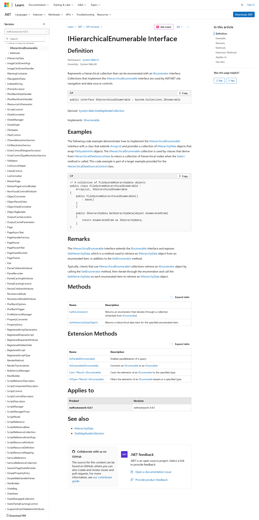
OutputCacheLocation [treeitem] (19, 217)
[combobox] (26, 32)
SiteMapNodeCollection (89, 433)
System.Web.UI (90, 59)
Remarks (220, 43)
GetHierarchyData (79, 253)
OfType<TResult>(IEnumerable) (86, 379)
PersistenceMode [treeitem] (16, 293)
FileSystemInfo (84, 151)
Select (181, 156)
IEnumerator (161, 73)
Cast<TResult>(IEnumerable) (85, 372)
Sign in (251, 4)
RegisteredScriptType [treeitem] (18, 355)
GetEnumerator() (78, 311)
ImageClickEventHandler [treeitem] (20, 68)
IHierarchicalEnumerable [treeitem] (23, 48)
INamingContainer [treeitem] (17, 73)
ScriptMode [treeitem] (13, 416)
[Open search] (242, 5)
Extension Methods (226, 52)
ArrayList (115, 146)
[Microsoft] (6, 5)
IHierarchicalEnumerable (122, 78)
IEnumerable (91, 120)
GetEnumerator (121, 258)
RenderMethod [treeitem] (15, 360)
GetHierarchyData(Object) (83, 322)
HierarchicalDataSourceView (92, 156)
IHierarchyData (166, 146)
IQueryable (151, 365)
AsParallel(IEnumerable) (82, 358)
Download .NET (244, 14)
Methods (221, 47)
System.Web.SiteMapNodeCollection (101, 111)
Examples (221, 38)
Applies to (221, 57)
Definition (221, 33)
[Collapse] (44, 24)
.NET (80, 26)
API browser (92, 26)
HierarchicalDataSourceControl (87, 166)
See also (220, 61)
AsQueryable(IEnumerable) (83, 365)
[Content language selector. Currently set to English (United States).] (20, 515)
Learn (71, 26)
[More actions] (188, 27)
